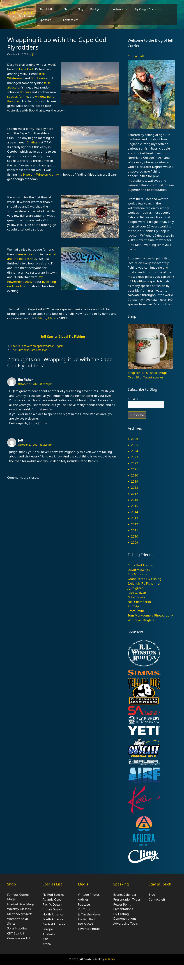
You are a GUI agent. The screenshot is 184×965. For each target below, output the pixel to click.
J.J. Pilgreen (136, 588)
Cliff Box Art (15, 933)
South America (53, 919)
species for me (17, 96)
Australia (49, 934)
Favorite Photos (89, 929)
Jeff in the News (89, 914)
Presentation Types (127, 899)
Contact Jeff (70, 20)
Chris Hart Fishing (140, 565)
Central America (54, 924)
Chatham (33, 142)
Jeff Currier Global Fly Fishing (63, 336)
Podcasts (84, 904)
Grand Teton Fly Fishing (144, 579)
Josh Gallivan (137, 592)
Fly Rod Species (54, 894)
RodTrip (133, 606)
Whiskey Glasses (19, 909)
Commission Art (18, 938)
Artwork (122, 9)
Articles (83, 899)
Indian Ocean (52, 909)
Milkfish (110, 959)
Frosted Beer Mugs (20, 904)
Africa (47, 944)
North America (53, 914)
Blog (80, 9)
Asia (46, 939)
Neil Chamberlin (139, 602)
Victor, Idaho (47, 318)
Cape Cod (26, 69)
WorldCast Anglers (141, 620)
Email (133, 399)
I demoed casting (27, 254)
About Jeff (50, 9)
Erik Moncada (137, 574)
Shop (67, 9)
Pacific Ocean (52, 904)
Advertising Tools (125, 923)
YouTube (84, 909)
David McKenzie (139, 570)
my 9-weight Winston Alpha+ (38, 174)
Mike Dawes (136, 597)
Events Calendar (124, 894)
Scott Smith (136, 611)
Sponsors (49, 19)
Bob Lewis (38, 78)
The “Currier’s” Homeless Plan (29, 350)
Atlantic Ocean (53, 899)
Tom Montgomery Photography (150, 615)
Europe (48, 929)
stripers (25, 92)
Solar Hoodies (17, 928)
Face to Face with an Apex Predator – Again (37, 346)
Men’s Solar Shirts (20, 914)
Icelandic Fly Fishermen (144, 583)
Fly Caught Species (151, 9)
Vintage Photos (89, 894)
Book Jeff (100, 9)
